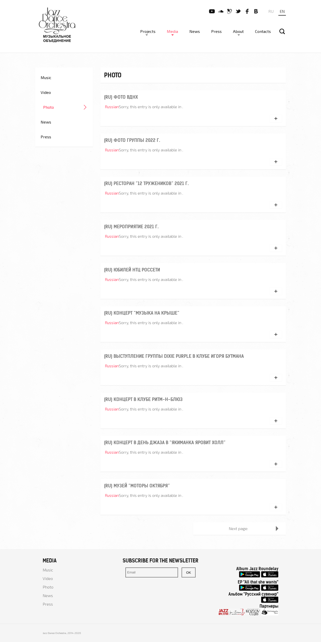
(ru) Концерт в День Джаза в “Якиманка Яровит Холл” (164, 442)
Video (46, 92)
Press (216, 31)
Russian (112, 106)
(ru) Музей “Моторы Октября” (137, 486)
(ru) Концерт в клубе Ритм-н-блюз (143, 399)
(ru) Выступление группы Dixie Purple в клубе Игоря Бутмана (174, 356)
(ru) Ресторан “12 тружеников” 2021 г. (146, 183)
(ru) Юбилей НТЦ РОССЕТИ (132, 270)
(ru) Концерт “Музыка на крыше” (141, 313)
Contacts (263, 31)
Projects (147, 31)
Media (172, 31)
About (238, 31)
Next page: (238, 528)
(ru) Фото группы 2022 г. (132, 140)
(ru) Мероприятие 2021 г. (131, 226)
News (194, 31)
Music (46, 77)
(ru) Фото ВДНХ (121, 97)
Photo (48, 107)
